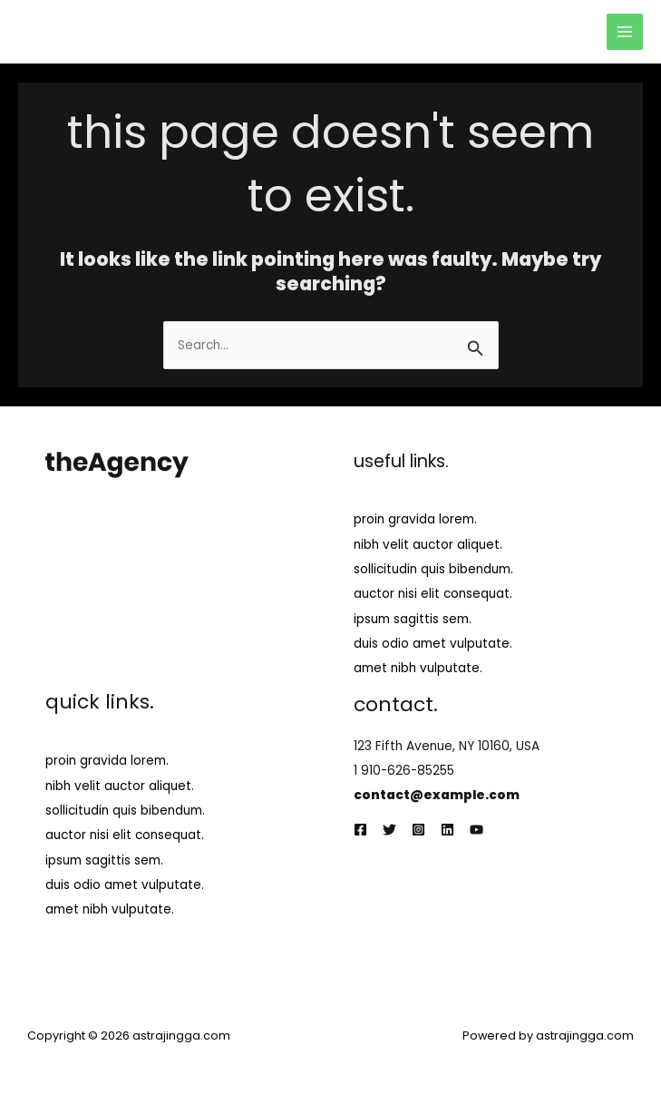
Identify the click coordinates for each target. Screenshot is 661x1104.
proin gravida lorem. (415, 519)
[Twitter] (389, 829)
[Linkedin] (447, 829)
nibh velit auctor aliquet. (428, 544)
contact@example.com (437, 795)
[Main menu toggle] (625, 32)
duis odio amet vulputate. (433, 643)
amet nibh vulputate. (418, 668)
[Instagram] (418, 829)
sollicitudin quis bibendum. (433, 569)
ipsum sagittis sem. (412, 619)
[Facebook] (360, 829)
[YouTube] (476, 829)
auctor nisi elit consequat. (433, 593)
